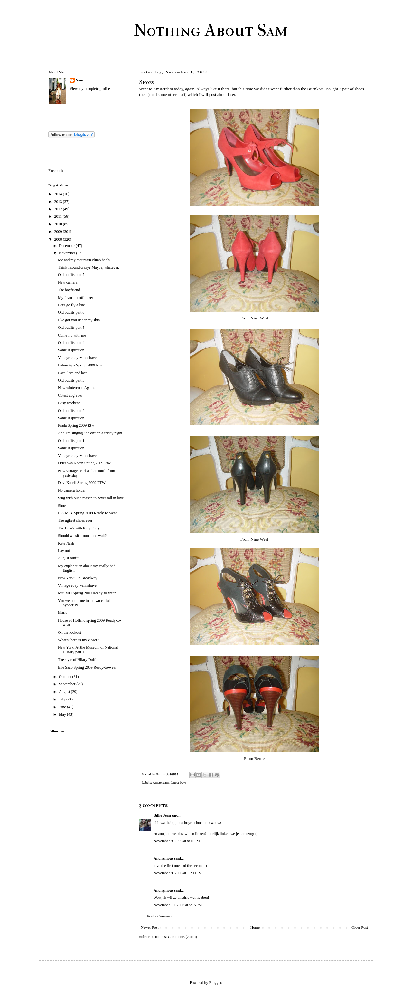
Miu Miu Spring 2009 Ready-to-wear (87, 593)
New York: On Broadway (77, 578)
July (62, 699)
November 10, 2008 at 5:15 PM (178, 905)
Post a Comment (160, 916)
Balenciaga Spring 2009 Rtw (80, 365)
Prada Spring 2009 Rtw (76, 425)
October (65, 676)
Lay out (64, 550)
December (67, 245)
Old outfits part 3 (71, 380)
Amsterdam (161, 782)
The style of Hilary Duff (76, 659)
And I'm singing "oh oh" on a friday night (90, 433)
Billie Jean (162, 815)
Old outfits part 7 (71, 274)
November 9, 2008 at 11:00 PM (178, 873)
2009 (58, 231)
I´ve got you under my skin (79, 320)
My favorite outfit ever (75, 297)
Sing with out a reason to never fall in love (91, 498)
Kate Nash (66, 543)
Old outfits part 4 (71, 342)
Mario (62, 612)
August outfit (68, 558)
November (67, 253)
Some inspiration (71, 350)
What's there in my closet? (78, 640)
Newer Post (150, 927)
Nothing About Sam (211, 30)
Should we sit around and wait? (82, 535)
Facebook (55, 170)
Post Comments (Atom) (178, 937)
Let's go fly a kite (71, 305)
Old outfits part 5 (71, 327)
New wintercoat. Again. (76, 387)
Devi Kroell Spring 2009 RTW (82, 482)
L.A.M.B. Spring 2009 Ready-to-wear (87, 513)
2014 (58, 194)
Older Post (359, 927)
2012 (58, 209)
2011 (58, 216)
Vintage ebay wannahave (77, 358)
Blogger (215, 982)
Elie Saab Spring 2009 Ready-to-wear (87, 667)
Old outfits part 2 (71, 410)
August (65, 691)
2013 (58, 201)
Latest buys (178, 782)
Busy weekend (69, 403)
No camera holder (72, 490)
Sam (79, 80)
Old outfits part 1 (71, 440)
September (67, 684)
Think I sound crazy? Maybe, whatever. (88, 267)
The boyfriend (69, 290)
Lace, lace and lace (72, 373)
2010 (58, 224)
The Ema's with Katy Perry (79, 528)
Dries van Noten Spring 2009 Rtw (84, 463)
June (63, 707)
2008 (58, 239)
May (63, 714)
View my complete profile (90, 88)
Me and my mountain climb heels (84, 260)
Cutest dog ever (70, 395)
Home (255, 927)
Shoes (62, 505)
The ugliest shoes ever (75, 520)
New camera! (68, 282)
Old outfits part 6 (71, 312)
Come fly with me (72, 335)
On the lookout (69, 632)
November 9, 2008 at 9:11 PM (177, 841)
